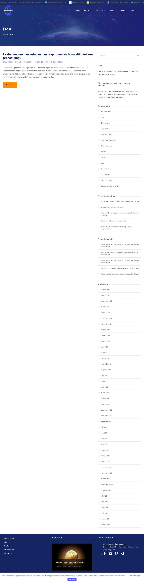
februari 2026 (105, 289)
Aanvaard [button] (72, 579)
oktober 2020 (105, 479)
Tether (53, 2)
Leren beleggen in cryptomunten (115, 544)
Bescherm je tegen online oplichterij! (113, 221)
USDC (115, 2)
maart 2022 (105, 393)
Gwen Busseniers (24, 62)
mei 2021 (104, 439)
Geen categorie (106, 146)
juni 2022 (104, 375)
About (112, 10)
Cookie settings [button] (134, 576)
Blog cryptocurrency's (108, 140)
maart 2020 (105, 519)
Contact (132, 10)
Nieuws (103, 157)
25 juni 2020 (8, 62)
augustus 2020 (106, 490)
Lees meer (10, 85)
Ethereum (29, 2)
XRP (76, 2)
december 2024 (106, 318)
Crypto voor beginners (82, 10)
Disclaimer (8, 553)
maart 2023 (105, 353)
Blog (102, 117)
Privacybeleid (9, 550)
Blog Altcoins (105, 123)
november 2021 (106, 416)
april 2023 (104, 347)
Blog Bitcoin (105, 129)
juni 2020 (104, 502)
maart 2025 (105, 307)
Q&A (38, 62)
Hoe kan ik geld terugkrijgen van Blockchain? (124, 268)
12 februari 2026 (60, 566)
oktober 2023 (105, 341)
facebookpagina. (118, 97)
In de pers (122, 10)
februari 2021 (105, 456)
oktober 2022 (105, 358)
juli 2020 (104, 496)
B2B (104, 10)
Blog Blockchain (106, 134)
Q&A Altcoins (46, 62)
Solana (138, 2)
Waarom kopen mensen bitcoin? (112, 207)
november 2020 (106, 473)
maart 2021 (105, 450)
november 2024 (106, 324)
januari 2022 (105, 404)
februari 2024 (105, 330)
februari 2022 (105, 398)
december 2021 (106, 410)
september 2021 (106, 421)
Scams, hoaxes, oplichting (110, 186)
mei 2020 (104, 507)
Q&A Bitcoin (58, 62)
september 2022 (106, 364)
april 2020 (104, 513)
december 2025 (106, 301)
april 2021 (104, 444)
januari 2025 (105, 312)
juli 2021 (104, 427)
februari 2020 (105, 525)
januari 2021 (105, 461)
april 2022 (104, 387)
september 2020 (106, 484)
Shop (96, 10)
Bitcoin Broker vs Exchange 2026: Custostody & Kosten (120, 201)
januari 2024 (105, 335)
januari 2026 (105, 295)
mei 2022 (104, 381)
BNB (94, 2)
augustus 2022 (106, 370)
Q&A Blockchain (106, 180)
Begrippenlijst (106, 111)
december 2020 (106, 467)
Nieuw (103, 152)
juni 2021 (104, 433)
